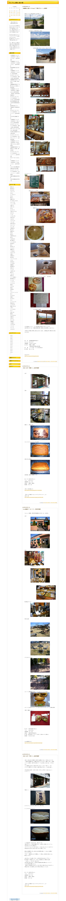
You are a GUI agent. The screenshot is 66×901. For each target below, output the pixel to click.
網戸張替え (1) (12, 278)
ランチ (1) (12, 269)
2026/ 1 (11, 338)
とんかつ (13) (12, 220)
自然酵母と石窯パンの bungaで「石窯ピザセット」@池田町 (35, 8)
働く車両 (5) (12, 240)
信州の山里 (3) (12, 223)
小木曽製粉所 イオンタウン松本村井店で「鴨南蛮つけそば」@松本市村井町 (15, 90)
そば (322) (12, 219)
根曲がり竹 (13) (13, 306)
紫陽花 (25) (12, 249)
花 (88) (11, 232)
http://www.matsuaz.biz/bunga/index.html (32, 356)
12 (14, 12)
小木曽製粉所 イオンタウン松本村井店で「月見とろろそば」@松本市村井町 (15, 121)
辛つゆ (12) (12, 298)
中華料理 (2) (12, 228)
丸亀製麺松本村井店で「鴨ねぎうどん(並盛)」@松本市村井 (15, 81)
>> (16, 6)
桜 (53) (11, 237)
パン (42, 361)
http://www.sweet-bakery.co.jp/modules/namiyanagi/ (33, 742)
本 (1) (11, 290)
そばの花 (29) (12, 238)
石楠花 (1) (12, 316)
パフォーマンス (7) (13, 258)
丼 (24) (11, 196)
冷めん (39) (12, 312)
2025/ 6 (11, 349)
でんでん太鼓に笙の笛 (16, 3)
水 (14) (11, 208)
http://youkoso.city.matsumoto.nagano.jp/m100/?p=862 (34, 497)
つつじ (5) (12, 326)
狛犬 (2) (11, 234)
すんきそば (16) (13, 315)
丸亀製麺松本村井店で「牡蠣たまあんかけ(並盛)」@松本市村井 (15, 86)
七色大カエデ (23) (13, 211)
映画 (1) (11, 287)
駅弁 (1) (11, 197)
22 (19, 13)
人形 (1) (11, 307)
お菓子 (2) (12, 205)
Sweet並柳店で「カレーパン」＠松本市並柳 (31, 509)
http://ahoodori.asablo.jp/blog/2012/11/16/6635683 (33, 490)
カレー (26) (12, 226)
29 (19, 15)
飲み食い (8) (12, 246)
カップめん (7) (12, 194)
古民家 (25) (12, 255)
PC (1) (11, 310)
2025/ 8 (11, 346)
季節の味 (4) (12, 303)
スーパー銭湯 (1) (13, 277)
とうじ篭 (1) (12, 263)
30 (9, 16)
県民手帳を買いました (14, 105)
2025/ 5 (11, 350)
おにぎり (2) (12, 209)
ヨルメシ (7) (12, 225)
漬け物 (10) (12, 243)
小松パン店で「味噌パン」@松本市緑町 (31, 367)
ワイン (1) (12, 327)
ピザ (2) (11, 260)
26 (14, 15)
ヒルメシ (38, 361)
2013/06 (14, 6)
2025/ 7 (11, 347)
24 (11, 15)
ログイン (11, 366)
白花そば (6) (12, 217)
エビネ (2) (12, 286)
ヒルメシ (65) (12, 202)
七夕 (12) (11, 318)
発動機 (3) (12, 264)
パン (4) (11, 214)
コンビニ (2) (12, 283)
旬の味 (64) (12, 261)
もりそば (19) (12, 304)
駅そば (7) (12, 229)
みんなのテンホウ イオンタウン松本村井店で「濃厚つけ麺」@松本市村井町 (15, 77)
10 (11, 12)
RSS (11, 363)
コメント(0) (48, 361)
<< (12, 6)
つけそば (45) (12, 324)
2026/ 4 (11, 336)
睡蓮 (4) (11, 313)
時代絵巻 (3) (12, 266)
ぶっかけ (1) (12, 281)
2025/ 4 (11, 352)
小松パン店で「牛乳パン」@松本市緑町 (31, 756)
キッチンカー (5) (13, 301)
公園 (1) (11, 254)
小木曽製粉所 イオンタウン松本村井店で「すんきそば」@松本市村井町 (15, 72)
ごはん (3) (12, 274)
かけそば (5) (12, 295)
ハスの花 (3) (12, 251)
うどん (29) (12, 222)
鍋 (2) (11, 245)
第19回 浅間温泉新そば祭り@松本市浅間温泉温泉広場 (15, 103)
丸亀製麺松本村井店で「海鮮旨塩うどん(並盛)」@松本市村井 (15, 149)
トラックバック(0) (53, 361)
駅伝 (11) (11, 272)
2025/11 (11, 341)
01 (19, 9)
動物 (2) (11, 284)
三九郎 (11, 69)
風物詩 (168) (12, 199)
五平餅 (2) (12, 289)
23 (9, 15)
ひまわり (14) (12, 252)
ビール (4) (12, 280)
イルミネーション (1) (14, 292)
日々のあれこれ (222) (14, 200)
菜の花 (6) (12, 257)
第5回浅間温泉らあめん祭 (14, 67)
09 (9, 12)
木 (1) (11, 300)
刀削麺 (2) (12, 321)
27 (16, 15)
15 (19, 12)
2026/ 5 (11, 335)
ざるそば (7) (12, 329)
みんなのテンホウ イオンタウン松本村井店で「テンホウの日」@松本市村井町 (15, 98)
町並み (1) (12, 275)
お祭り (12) (12, 206)
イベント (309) (12, 203)
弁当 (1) (11, 193)
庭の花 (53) (12, 188)
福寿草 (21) (12, 231)
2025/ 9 (11, 344)
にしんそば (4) (12, 309)
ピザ (44, 361)
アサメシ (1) (12, 191)
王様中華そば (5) (13, 235)
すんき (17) (12, 248)
